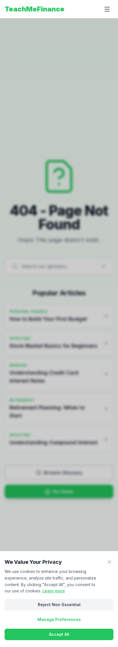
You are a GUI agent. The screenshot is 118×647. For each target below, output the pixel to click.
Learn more (53, 590)
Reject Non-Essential (59, 604)
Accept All (59, 634)
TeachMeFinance (34, 9)
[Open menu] (107, 9)
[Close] (109, 562)
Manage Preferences (59, 619)
